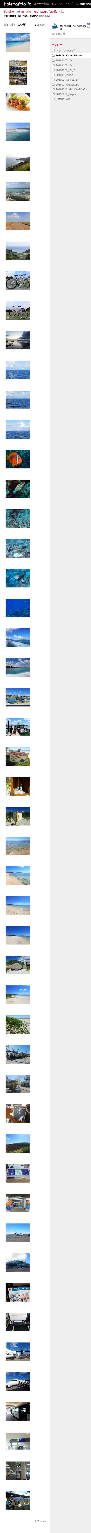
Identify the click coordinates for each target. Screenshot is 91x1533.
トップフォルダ (63, 50)
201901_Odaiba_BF (65, 79)
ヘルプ (69, 3)
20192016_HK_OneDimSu (69, 89)
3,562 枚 (59, 33)
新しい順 (9, 24)
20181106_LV (62, 65)
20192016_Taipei (64, 94)
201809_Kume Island (67, 55)
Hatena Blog (61, 98)
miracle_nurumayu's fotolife (37, 11)
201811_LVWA (62, 74)
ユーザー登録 (41, 3)
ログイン (57, 3)
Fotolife (9, 11)
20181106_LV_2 (63, 70)
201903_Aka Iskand (65, 84)
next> (43, 24)
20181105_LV (62, 60)
